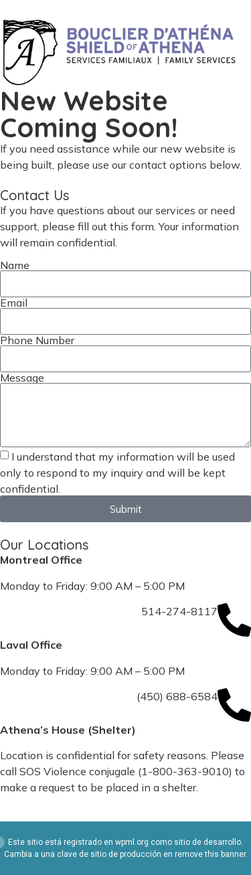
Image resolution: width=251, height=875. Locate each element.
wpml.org (132, 842)
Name (14, 265)
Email (13, 302)
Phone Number (37, 340)
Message (22, 377)
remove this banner (210, 854)
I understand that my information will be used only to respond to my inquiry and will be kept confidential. (117, 472)
